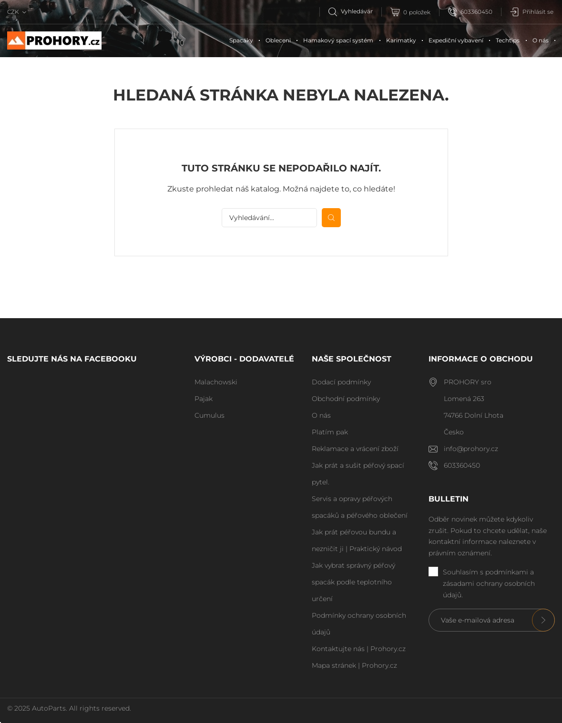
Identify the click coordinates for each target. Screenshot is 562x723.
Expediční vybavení (456, 40)
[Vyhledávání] (355, 11)
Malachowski (215, 382)
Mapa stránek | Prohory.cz (354, 665)
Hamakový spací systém (338, 40)
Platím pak (330, 432)
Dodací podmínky (341, 382)
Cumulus (209, 415)
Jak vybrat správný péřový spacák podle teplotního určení (353, 582)
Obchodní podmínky (346, 398)
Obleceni (278, 40)
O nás (540, 40)
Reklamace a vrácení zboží (355, 448)
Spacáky (241, 40)
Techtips (508, 40)
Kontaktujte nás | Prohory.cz (359, 648)
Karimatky (401, 40)
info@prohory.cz (471, 448)
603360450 (470, 12)
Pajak (203, 398)
